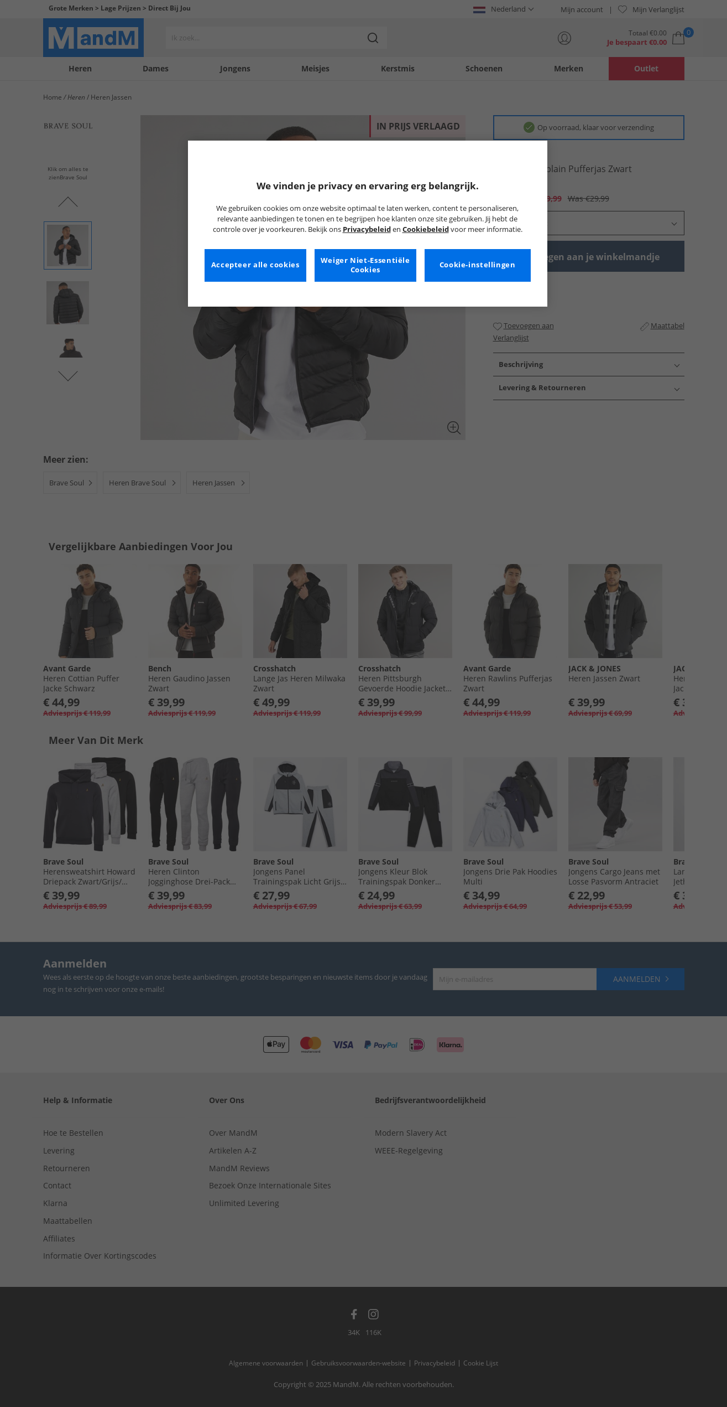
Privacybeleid (367, 229)
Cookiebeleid (425, 229)
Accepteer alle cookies (255, 265)
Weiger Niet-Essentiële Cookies (365, 265)
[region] (367, 224)
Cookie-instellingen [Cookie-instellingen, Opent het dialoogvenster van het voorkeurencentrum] (478, 265)
